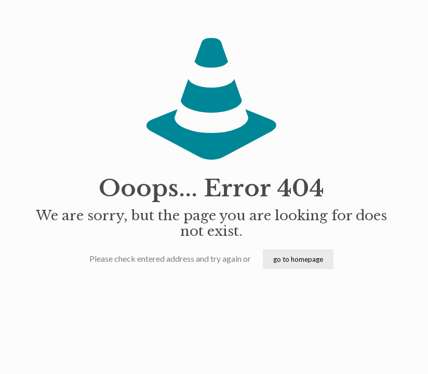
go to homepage (298, 259)
